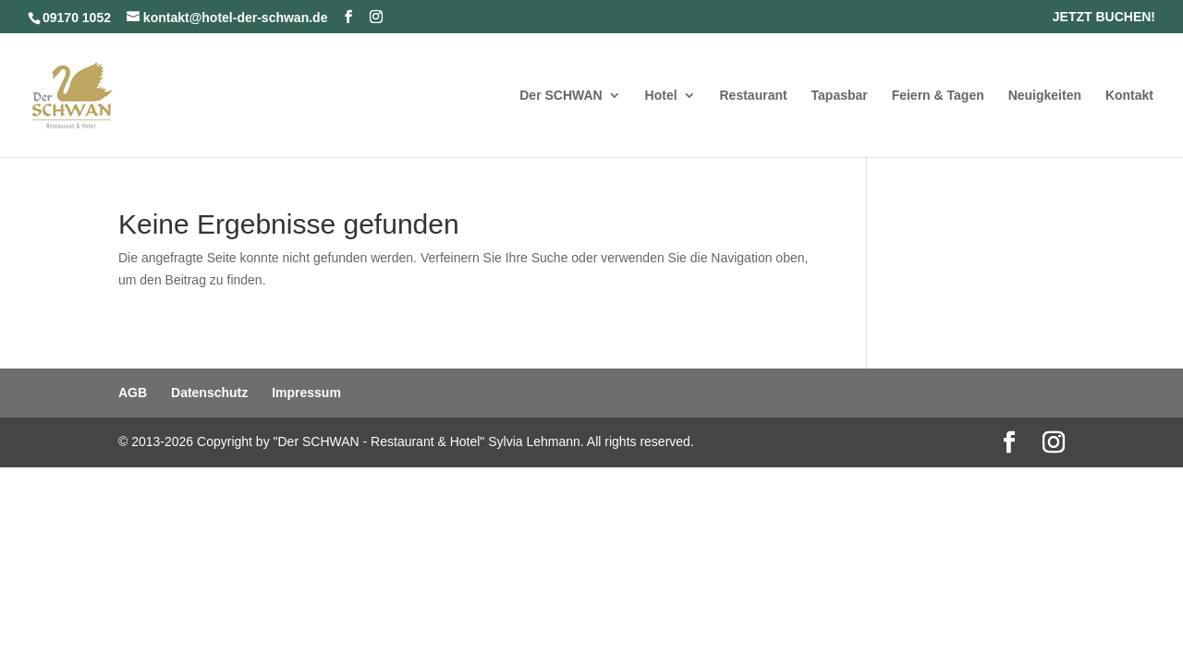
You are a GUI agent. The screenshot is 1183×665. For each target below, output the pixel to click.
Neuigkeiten (1044, 96)
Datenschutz (209, 392)
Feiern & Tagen (938, 96)
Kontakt (1129, 96)
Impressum (306, 392)
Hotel (661, 96)
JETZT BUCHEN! (1104, 17)
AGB (132, 392)
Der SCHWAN (560, 96)
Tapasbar (839, 96)
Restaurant (753, 96)
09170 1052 (77, 17)
